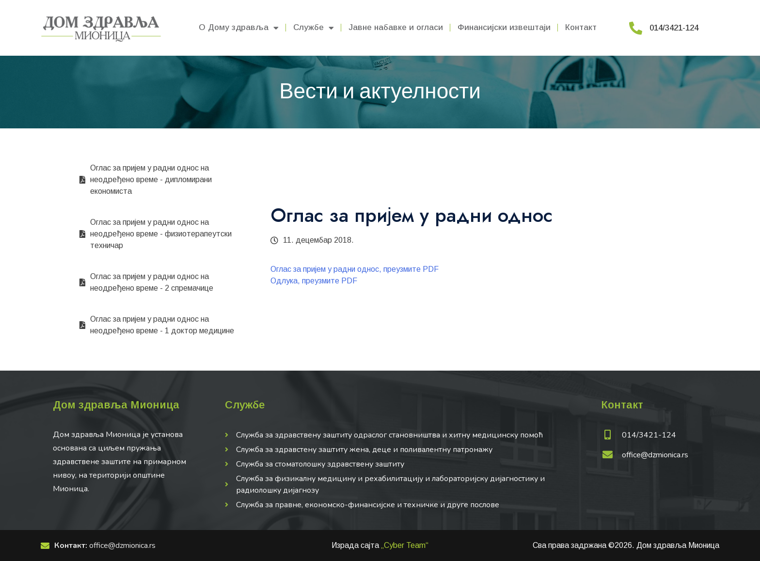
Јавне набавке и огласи (395, 27)
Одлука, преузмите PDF (313, 281)
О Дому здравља (239, 28)
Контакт (581, 27)
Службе (313, 28)
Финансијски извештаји (504, 27)
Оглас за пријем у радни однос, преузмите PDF (354, 269)
